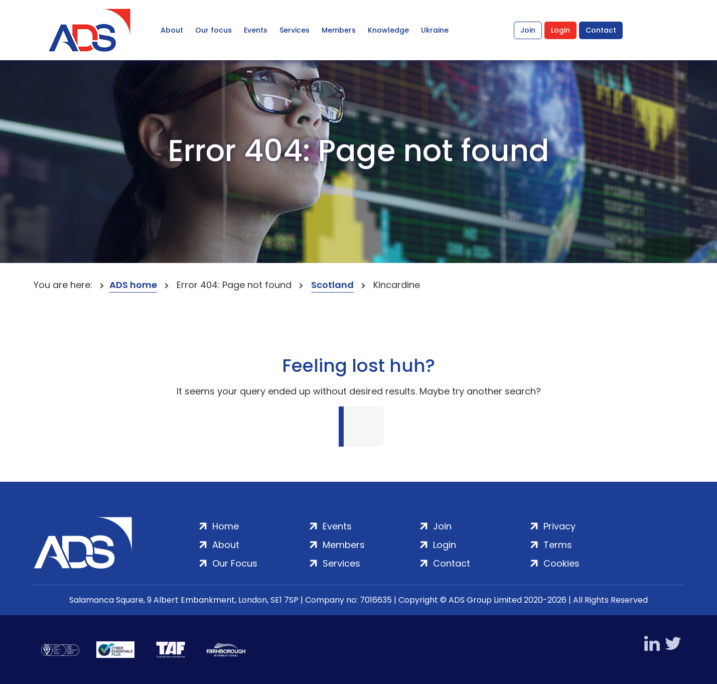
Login (560, 30)
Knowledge (388, 30)
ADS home (133, 285)
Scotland (332, 285)
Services (294, 30)
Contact (601, 30)
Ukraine (435, 30)
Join (527, 30)
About (172, 30)
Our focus (213, 30)
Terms (557, 544)
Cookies (561, 563)
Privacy (559, 526)
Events (255, 30)
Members (339, 30)
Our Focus (234, 563)
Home (225, 526)
